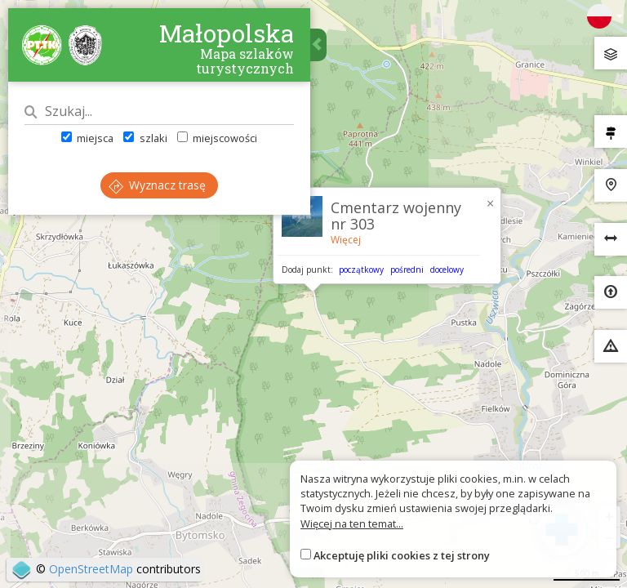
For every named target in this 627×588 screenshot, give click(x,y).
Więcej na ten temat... (351, 523)
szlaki (145, 138)
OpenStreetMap (91, 569)
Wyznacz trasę (157, 185)
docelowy (447, 269)
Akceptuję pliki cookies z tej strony (402, 555)
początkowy (361, 269)
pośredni (407, 269)
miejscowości (217, 138)
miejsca (87, 138)
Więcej (346, 240)
